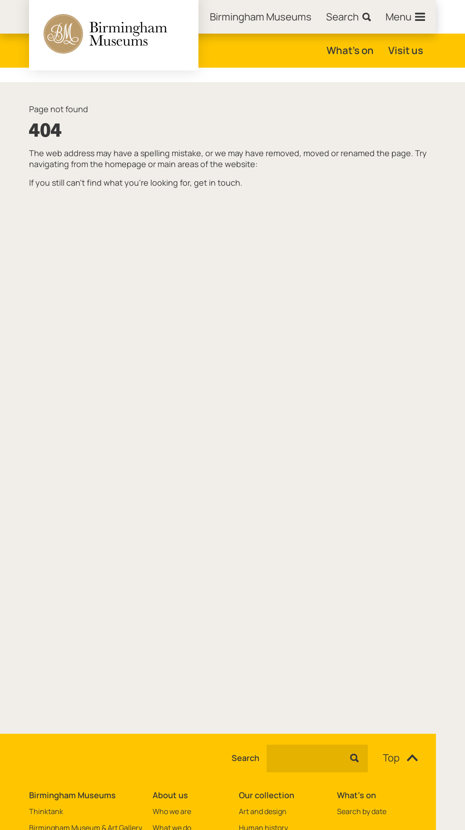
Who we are (172, 811)
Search (245, 758)
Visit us (405, 50)
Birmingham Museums (72, 795)
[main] (232, 393)
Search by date (361, 811)
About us (170, 795)
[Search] (348, 17)
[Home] (261, 17)
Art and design (263, 811)
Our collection (266, 795)
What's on (350, 50)
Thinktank (46, 811)
